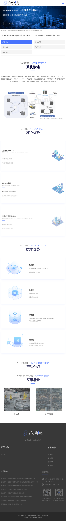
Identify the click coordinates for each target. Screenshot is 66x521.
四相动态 (50, 455)
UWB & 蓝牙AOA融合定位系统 (47, 35)
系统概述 (5, 42)
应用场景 (5, 52)
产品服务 (14, 30)
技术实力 (5, 47)
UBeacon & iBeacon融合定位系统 (33, 30)
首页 (9, 30)
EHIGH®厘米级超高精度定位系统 (16, 35)
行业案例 (50, 463)
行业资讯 (50, 466)
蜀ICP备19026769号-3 (36, 517)
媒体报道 (50, 459)
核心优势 (38, 42)
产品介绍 (38, 47)
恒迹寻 (20, 30)
